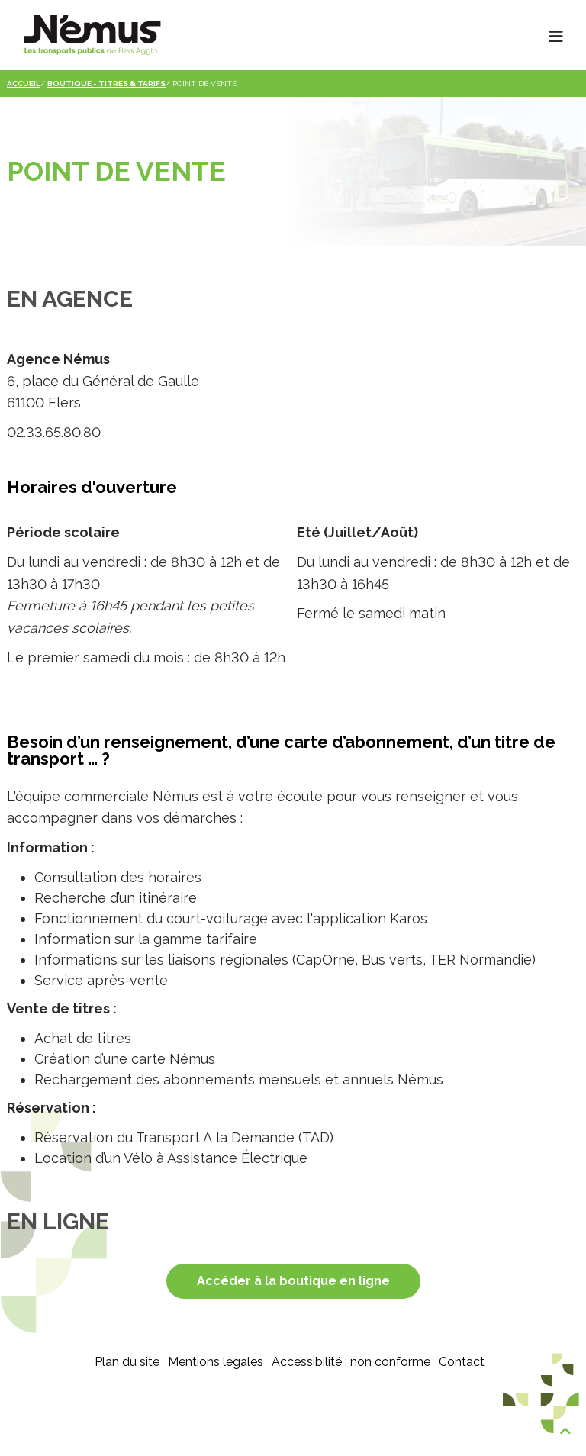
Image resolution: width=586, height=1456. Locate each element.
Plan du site (127, 1362)
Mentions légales (215, 1362)
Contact (462, 1362)
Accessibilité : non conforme (351, 1362)
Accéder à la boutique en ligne (293, 1281)
